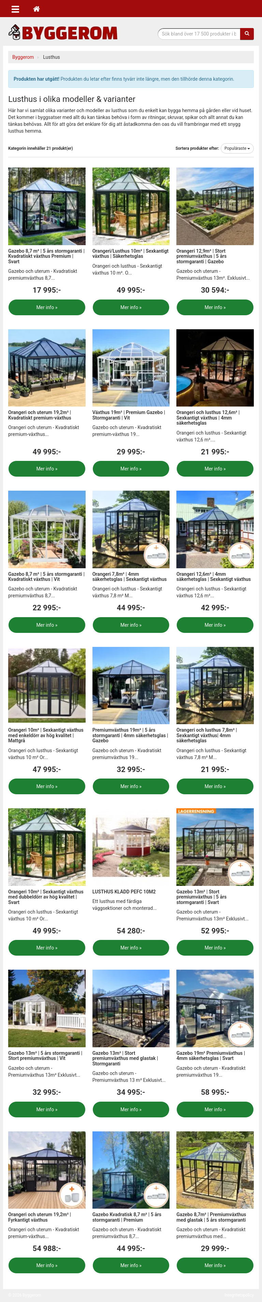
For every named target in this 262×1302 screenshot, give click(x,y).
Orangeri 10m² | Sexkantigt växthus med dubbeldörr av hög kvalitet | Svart (46, 897)
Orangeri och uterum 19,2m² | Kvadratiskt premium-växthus (39, 415)
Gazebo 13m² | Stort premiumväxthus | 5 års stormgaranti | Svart (201, 897)
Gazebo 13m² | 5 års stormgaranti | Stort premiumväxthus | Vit (45, 1055)
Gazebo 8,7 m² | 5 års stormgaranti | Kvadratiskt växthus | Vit (46, 576)
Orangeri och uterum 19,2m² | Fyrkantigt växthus (39, 1217)
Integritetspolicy (239, 1295)
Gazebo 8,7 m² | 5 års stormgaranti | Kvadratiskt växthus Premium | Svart (46, 256)
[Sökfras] (199, 34)
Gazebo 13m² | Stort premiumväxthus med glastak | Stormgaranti (125, 1058)
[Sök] (247, 34)
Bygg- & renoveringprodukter (62, 32)
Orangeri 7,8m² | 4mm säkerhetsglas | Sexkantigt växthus (129, 576)
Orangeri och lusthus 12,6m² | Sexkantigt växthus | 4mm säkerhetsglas (207, 418)
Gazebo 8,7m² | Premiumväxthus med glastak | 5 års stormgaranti (211, 1217)
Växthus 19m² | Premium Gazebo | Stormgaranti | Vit (128, 415)
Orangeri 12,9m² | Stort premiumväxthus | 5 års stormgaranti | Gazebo (201, 256)
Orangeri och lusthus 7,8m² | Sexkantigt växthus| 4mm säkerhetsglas (206, 735)
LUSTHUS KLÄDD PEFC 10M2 (124, 891)
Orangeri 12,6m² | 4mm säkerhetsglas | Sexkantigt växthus (213, 576)
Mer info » (46, 307)
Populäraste (237, 148)
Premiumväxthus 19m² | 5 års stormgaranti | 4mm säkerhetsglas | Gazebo (130, 735)
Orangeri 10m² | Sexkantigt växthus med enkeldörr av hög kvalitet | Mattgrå (46, 735)
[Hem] (36, 8)
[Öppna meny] (15, 8)
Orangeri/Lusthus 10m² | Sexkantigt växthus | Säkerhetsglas (130, 253)
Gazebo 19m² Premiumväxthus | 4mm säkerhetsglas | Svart (210, 1055)
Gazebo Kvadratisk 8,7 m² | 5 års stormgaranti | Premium (126, 1217)
